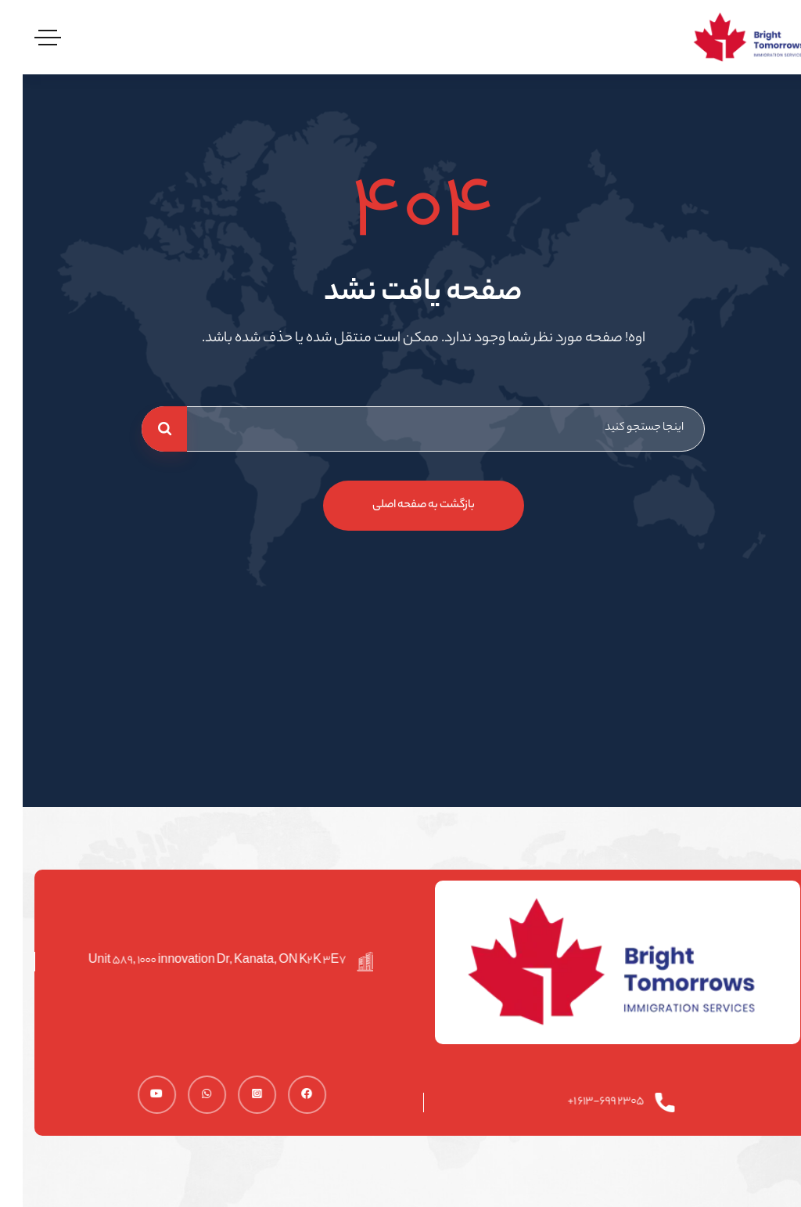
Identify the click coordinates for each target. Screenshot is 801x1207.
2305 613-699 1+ (590, 1102)
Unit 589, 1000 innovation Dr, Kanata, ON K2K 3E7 (201, 961)
